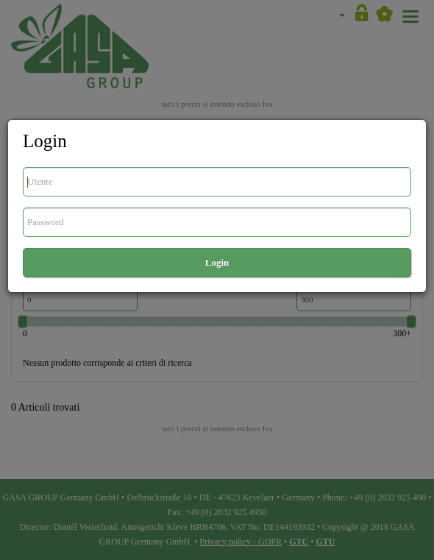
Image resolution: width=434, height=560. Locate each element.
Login (217, 262)
